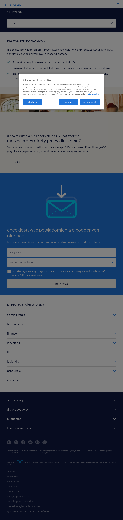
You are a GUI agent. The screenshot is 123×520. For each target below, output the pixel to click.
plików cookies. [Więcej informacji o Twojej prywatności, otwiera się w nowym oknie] (93, 94)
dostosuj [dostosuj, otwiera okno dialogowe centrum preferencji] (33, 101)
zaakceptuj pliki (90, 101)
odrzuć (68, 101)
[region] (61, 91)
